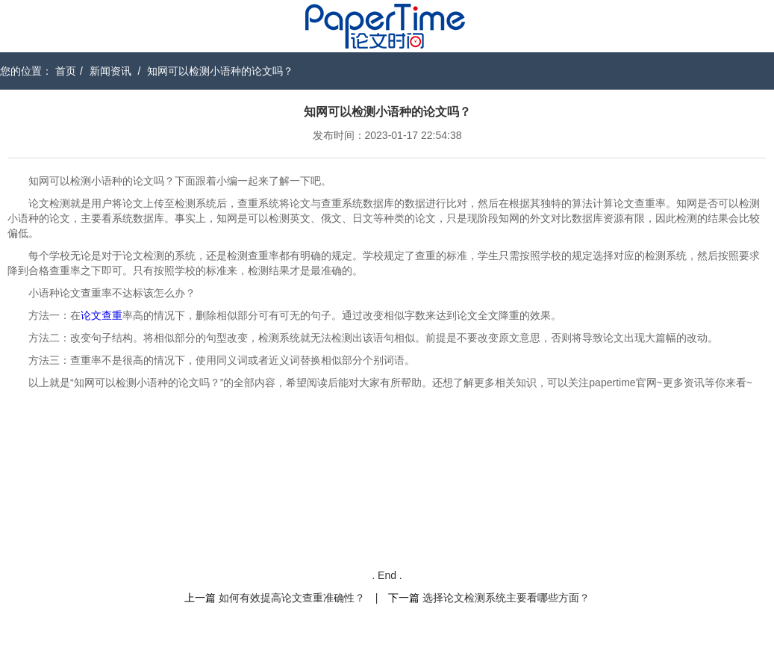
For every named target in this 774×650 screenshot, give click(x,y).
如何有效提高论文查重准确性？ (292, 598)
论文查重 (101, 315)
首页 (65, 71)
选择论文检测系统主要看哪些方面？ (506, 598)
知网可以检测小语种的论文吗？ (220, 71)
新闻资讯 (110, 71)
